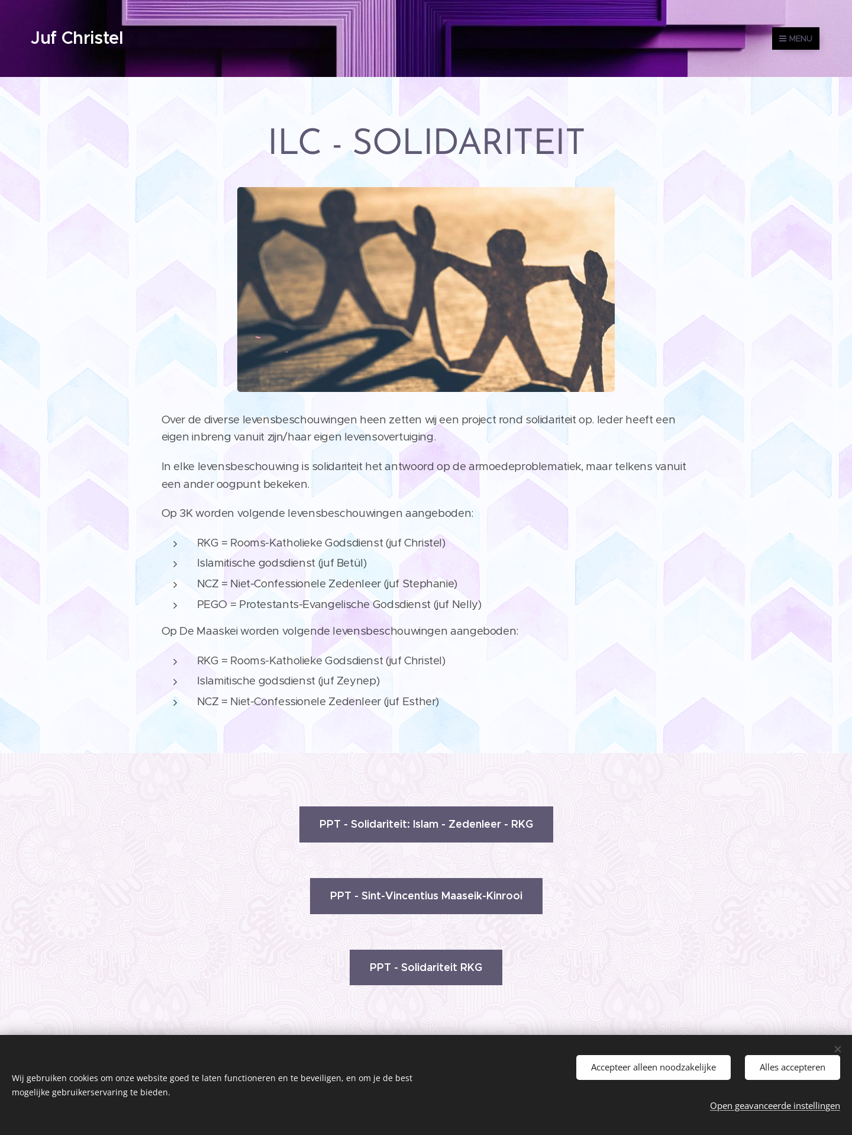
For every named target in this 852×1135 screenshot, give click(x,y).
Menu (795, 38)
